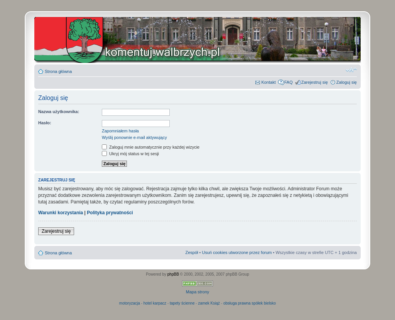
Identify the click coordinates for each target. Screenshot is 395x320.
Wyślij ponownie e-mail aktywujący (134, 137)
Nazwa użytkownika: (58, 111)
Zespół (191, 252)
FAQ (288, 82)
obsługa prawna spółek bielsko (249, 303)
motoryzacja (129, 303)
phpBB (173, 274)
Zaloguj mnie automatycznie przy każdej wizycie (150, 147)
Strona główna (58, 71)
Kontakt (268, 82)
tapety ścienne (182, 303)
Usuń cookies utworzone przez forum (237, 252)
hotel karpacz (154, 303)
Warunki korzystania (60, 212)
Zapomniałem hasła (120, 131)
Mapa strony (197, 292)
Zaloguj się (346, 82)
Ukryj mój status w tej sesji (130, 153)
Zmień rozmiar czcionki (351, 69)
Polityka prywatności (110, 212)
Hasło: (44, 122)
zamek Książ (209, 303)
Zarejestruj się (314, 82)
